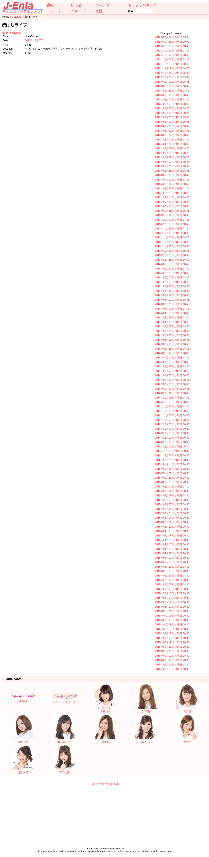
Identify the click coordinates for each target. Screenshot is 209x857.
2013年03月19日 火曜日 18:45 (172, 130)
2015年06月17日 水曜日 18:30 (172, 602)
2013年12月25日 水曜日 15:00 (172, 259)
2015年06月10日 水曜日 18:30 (172, 593)
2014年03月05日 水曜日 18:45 (172, 290)
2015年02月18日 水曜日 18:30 (172, 495)
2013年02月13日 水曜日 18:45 (172, 104)
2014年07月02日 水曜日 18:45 (172, 353)
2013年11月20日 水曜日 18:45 (172, 241)
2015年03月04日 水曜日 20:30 (172, 517)
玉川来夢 (23, 771)
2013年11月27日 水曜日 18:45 (172, 246)
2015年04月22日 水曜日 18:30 (172, 548)
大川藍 (187, 710)
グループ (78, 11)
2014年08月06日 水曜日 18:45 (172, 370)
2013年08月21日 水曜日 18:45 (172, 188)
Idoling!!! (23, 700)
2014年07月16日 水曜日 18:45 (172, 362)
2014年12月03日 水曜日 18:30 (172, 424)
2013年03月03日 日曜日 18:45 (172, 121)
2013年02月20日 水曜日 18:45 (172, 108)
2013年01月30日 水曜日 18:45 (172, 95)
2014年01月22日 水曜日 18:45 (172, 268)
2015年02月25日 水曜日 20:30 (172, 508)
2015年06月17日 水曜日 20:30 (172, 606)
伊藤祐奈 (105, 710)
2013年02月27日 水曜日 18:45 (172, 112)
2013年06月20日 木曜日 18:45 (172, 166)
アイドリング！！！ (64, 700)
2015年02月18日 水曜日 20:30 (172, 500)
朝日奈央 (23, 740)
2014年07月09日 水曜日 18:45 (172, 357)
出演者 (76, 5)
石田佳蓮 (64, 771)
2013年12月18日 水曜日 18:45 (172, 255)
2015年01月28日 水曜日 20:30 (172, 482)
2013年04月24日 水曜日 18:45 (172, 144)
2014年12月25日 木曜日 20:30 (172, 455)
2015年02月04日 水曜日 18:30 (172, 486)
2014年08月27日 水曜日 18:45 (172, 379)
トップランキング (142, 5)
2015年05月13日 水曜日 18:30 (172, 557)
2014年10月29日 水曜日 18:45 (172, 411)
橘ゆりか (146, 740)
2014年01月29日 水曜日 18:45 (172, 273)
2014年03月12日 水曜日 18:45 (172, 295)
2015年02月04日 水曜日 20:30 (172, 491)
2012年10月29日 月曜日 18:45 (172, 50)
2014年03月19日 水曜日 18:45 (172, 299)
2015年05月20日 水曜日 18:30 (172, 566)
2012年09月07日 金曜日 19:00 (172, 37)
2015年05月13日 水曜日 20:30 (172, 562)
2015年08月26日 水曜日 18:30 (172, 646)
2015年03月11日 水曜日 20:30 (172, 526)
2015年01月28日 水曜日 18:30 (172, 477)
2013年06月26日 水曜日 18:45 (172, 170)
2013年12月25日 (34, 40)
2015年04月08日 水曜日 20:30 (172, 535)
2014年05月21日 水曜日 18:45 (172, 335)
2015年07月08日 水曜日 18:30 (172, 620)
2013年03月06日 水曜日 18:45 (172, 126)
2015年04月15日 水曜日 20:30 (172, 544)
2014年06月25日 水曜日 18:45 (172, 348)
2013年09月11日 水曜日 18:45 (172, 201)
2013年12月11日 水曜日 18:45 (172, 250)
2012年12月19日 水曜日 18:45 (172, 68)
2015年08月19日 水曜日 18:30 (172, 637)
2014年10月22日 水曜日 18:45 (172, 406)
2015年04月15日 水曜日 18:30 (172, 540)
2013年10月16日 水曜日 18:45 (172, 224)
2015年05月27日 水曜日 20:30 (172, 580)
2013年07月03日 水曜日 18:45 (172, 175)
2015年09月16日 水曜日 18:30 (172, 664)
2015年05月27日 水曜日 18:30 (172, 575)
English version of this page (105, 783)
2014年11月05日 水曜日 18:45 (172, 415)
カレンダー (104, 5)
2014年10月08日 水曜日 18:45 (172, 397)
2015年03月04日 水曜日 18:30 (172, 513)
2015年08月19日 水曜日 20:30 (172, 642)
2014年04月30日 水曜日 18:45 (172, 322)
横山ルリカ (64, 740)
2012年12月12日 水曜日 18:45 (172, 64)
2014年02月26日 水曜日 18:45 (172, 286)
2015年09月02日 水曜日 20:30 (172, 660)
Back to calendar (11, 32)
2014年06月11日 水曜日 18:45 (172, 339)
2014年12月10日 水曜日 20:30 (172, 437)
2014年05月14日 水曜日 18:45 (172, 330)
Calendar (17, 16)
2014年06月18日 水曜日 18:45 (172, 344)
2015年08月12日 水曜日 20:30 (172, 633)
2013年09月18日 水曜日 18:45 (172, 206)
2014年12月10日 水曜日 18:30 (172, 433)
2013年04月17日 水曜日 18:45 (172, 139)
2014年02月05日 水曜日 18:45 (172, 277)
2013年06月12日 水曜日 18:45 (172, 161)
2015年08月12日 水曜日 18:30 (172, 629)
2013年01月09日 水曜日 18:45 (172, 81)
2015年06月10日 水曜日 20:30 (172, 597)
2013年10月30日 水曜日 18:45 (172, 233)
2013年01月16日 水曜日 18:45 (172, 86)
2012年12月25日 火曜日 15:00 (172, 72)
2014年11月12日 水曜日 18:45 (172, 419)
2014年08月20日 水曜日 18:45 (172, 375)
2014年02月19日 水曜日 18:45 (172, 282)
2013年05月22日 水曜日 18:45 (172, 157)
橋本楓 (105, 740)
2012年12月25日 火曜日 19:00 (172, 77)
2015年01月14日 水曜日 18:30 (172, 459)
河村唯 (187, 740)
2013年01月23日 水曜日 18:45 (172, 90)
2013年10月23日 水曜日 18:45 (172, 228)
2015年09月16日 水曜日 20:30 (172, 669)
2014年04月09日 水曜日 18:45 (172, 308)
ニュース (54, 11)
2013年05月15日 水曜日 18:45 (172, 152)
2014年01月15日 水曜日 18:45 (172, 264)
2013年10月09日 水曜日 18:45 (172, 219)
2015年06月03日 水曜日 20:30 (172, 589)
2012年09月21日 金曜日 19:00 (172, 41)
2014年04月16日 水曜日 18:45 (172, 313)
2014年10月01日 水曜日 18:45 (172, 393)
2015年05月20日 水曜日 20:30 (172, 571)
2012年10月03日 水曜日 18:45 (172, 46)
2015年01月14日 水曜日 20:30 (172, 464)
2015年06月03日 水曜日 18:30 (172, 584)
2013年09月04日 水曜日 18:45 (172, 197)
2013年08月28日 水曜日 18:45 (172, 193)
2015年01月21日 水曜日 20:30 (172, 473)
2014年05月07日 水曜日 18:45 (172, 326)
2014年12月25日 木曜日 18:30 (172, 451)
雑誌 (99, 11)
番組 (50, 5)
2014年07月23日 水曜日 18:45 (172, 366)
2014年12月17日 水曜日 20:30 (172, 446)
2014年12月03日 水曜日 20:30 (172, 428)
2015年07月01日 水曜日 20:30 (172, 615)
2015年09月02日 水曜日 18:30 (172, 655)
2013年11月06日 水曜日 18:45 (172, 237)
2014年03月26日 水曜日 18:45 (172, 304)
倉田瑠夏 (146, 710)
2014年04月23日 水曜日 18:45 (172, 317)
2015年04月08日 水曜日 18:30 (172, 531)
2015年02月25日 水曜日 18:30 (172, 504)
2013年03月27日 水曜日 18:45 (172, 135)
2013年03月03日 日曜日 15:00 (172, 117)
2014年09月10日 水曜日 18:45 (172, 384)
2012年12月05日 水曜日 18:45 (172, 59)
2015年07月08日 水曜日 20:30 (172, 624)
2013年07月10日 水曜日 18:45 (172, 179)
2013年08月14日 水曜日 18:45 (172, 184)
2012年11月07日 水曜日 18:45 (172, 55)
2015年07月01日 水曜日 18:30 (172, 611)
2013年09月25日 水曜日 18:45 (172, 210)
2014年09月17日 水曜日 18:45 (172, 388)
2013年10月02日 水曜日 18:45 (172, 215)
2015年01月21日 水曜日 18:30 (172, 468)
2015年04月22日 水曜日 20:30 (172, 553)
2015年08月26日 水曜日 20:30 (172, 651)
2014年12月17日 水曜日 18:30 (172, 442)
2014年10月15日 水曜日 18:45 (172, 402)
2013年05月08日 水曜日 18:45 (172, 148)
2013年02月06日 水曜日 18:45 (172, 99)
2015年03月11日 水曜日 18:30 (172, 522)
